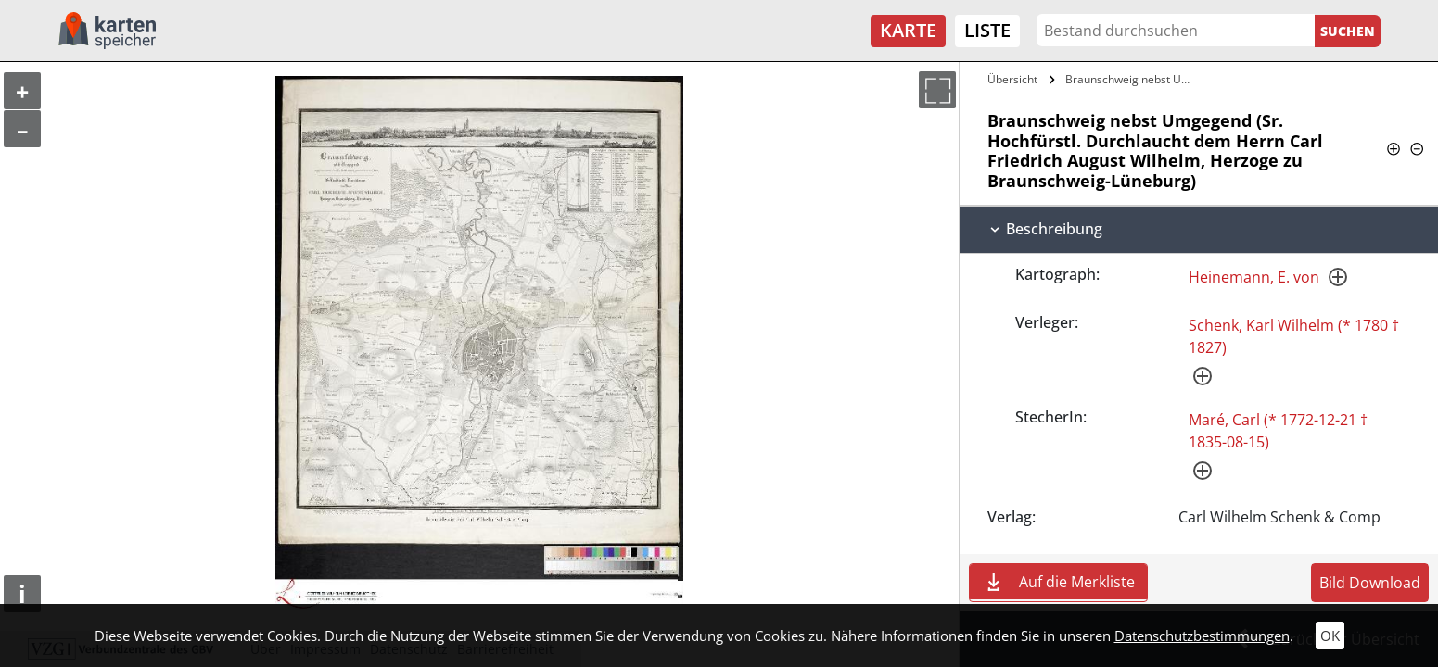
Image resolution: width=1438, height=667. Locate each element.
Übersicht (1012, 79)
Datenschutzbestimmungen (1202, 635)
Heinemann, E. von (1254, 277)
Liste (987, 30)
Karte (908, 30)
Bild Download (1369, 583)
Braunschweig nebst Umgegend (1134, 79)
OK (1330, 635)
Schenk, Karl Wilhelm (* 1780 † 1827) (1294, 336)
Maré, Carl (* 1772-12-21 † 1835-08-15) (1278, 430)
